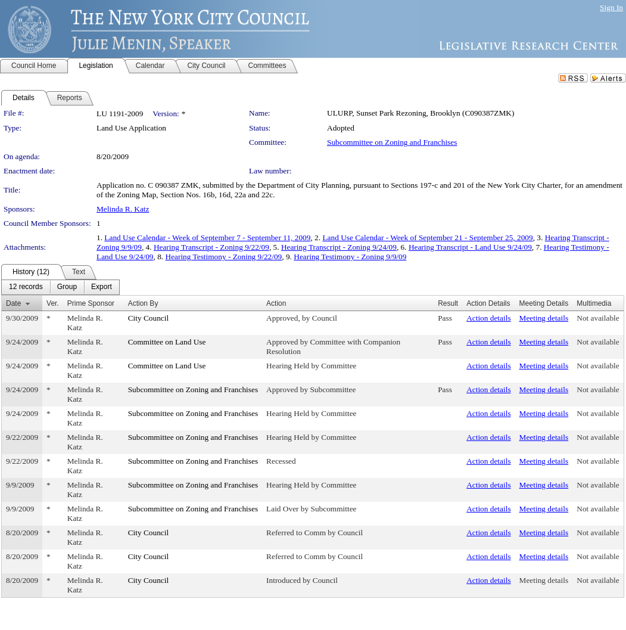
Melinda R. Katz (122, 208)
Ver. (52, 303)
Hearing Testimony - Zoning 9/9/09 (350, 256)
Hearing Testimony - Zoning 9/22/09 (224, 256)
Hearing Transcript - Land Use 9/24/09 (470, 247)
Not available (598, 318)
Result (448, 303)
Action (276, 303)
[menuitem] (26, 287)
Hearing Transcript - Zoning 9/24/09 (339, 247)
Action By (143, 303)
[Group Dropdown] (67, 287)
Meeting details (544, 318)
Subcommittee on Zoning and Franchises (392, 142)
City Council (148, 318)
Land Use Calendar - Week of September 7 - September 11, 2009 (207, 237)
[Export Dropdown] (101, 287)
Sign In (611, 7)
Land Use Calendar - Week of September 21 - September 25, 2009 (427, 237)
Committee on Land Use (167, 341)
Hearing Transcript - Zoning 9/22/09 (211, 247)
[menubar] (60, 287)
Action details (488, 318)
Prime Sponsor (90, 303)
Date (13, 303)
